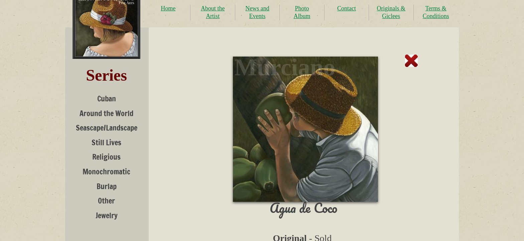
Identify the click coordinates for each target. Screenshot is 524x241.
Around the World (106, 113)
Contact (346, 8)
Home (168, 8)
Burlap (107, 186)
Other (106, 200)
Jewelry (107, 215)
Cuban (106, 98)
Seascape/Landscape (106, 128)
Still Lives (106, 142)
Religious (106, 157)
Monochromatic (106, 171)
